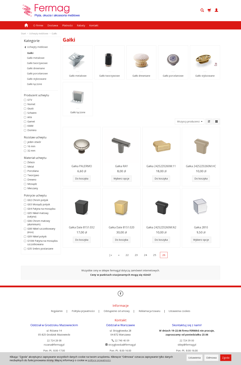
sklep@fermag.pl (187, 344)
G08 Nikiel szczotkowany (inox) (39, 230)
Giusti (29, 108)
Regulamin (57, 311)
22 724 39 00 (187, 340)
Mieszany (31, 188)
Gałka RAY (121, 166)
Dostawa (52, 25)
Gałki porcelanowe (173, 75)
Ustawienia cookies (179, 311)
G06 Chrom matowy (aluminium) (37, 222)
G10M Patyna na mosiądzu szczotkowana (41, 242)
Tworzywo (31, 175)
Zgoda (225, 357)
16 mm (29, 146)
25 (154, 255)
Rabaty (81, 25)
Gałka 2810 (201, 227)
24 (145, 255)
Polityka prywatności (83, 311)
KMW (28, 125)
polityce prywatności (99, 360)
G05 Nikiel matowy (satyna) (36, 214)
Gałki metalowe (78, 75)
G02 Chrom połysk (36, 200)
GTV (28, 99)
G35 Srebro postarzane (38, 248)
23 (136, 255)
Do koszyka (81, 178)
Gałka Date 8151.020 (121, 227)
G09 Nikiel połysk (35, 236)
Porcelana (31, 171)
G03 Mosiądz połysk (37, 204)
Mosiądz (30, 184)
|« (110, 255)
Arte (28, 117)
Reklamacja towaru (149, 311)
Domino (30, 130)
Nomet (29, 104)
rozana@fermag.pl (54, 344)
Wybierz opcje (121, 178)
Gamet (29, 121)
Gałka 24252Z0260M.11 (161, 166)
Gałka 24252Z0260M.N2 (161, 227)
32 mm (29, 150)
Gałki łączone (77, 112)
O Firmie (38, 25)
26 (163, 255)
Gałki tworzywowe (109, 75)
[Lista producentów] (189, 121)
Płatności (67, 25)
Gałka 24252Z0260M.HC (201, 166)
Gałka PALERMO (82, 166)
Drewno (30, 179)
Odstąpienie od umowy (117, 311)
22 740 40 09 (120, 340)
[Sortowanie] (209, 121)
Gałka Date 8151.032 (82, 227)
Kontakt (93, 25)
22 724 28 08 (54, 340)
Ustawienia (194, 357)
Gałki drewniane (141, 75)
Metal (29, 166)
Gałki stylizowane (205, 75)
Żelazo (29, 162)
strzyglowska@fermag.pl (120, 344)
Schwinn (30, 112)
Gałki (30, 53)
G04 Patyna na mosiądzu (39, 208)
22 (127, 255)
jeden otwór (32, 142)
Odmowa (211, 357)
